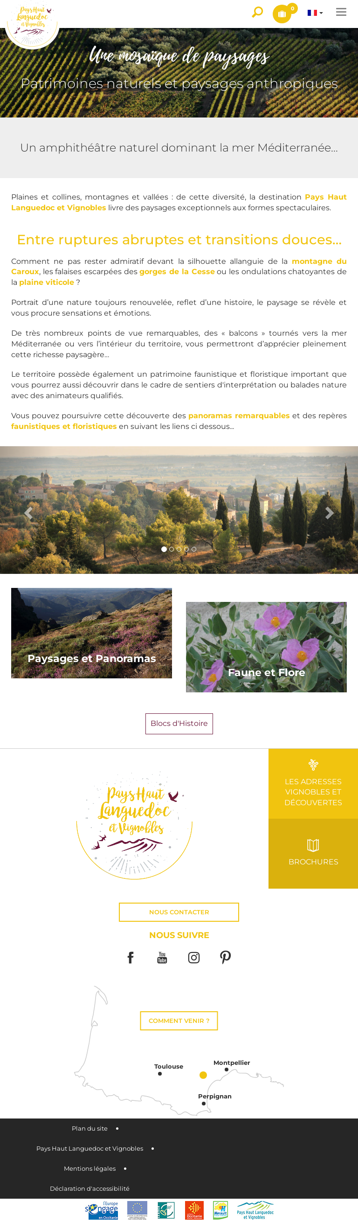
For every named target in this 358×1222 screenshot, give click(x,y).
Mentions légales (90, 1168)
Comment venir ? (179, 1020)
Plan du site (90, 1128)
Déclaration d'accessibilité (90, 1188)
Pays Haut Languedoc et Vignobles (89, 1148)
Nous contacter (179, 912)
